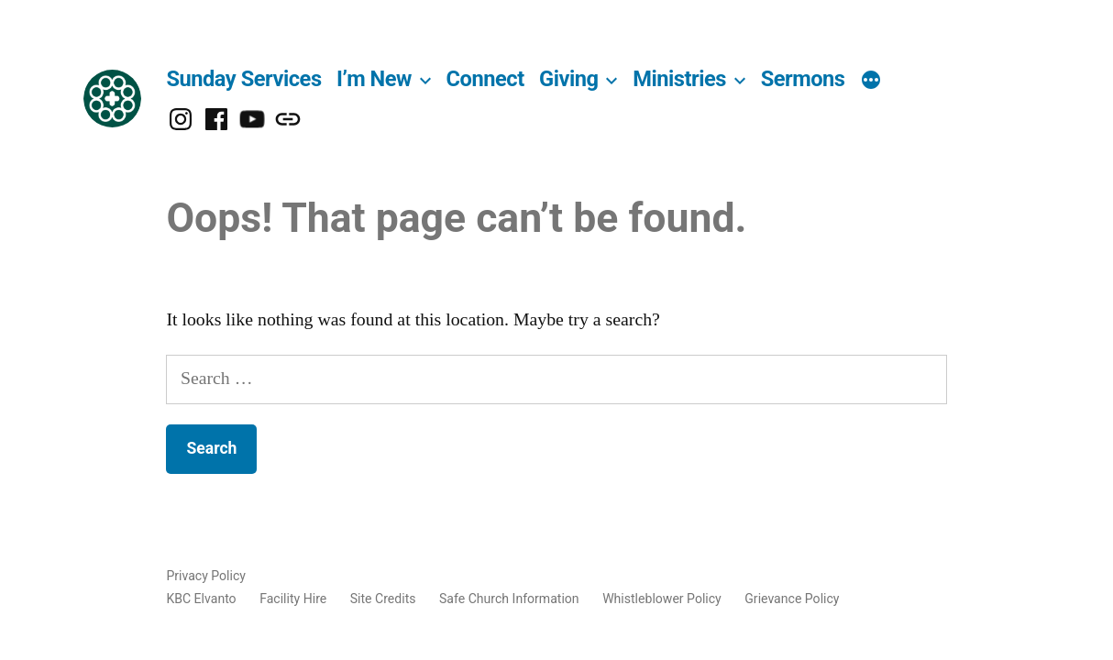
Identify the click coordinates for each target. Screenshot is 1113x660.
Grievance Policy (791, 598)
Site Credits (383, 598)
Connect (485, 79)
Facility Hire (292, 598)
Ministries (679, 79)
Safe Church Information (509, 598)
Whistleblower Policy (662, 598)
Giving (569, 79)
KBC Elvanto (201, 598)
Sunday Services (243, 79)
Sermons (803, 79)
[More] (871, 82)
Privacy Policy (206, 575)
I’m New (374, 79)
